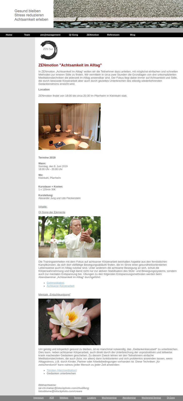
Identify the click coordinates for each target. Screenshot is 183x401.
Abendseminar (129, 398)
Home (9, 35)
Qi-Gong (171, 398)
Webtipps (64, 398)
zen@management (50, 35)
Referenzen (113, 35)
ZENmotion (93, 35)
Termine (78, 398)
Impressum (38, 398)
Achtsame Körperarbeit (60, 285)
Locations (91, 398)
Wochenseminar (109, 398)
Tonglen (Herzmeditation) (62, 370)
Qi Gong (73, 35)
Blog (132, 35)
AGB (51, 398)
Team (27, 35)
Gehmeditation (55, 282)
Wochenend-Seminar (151, 398)
